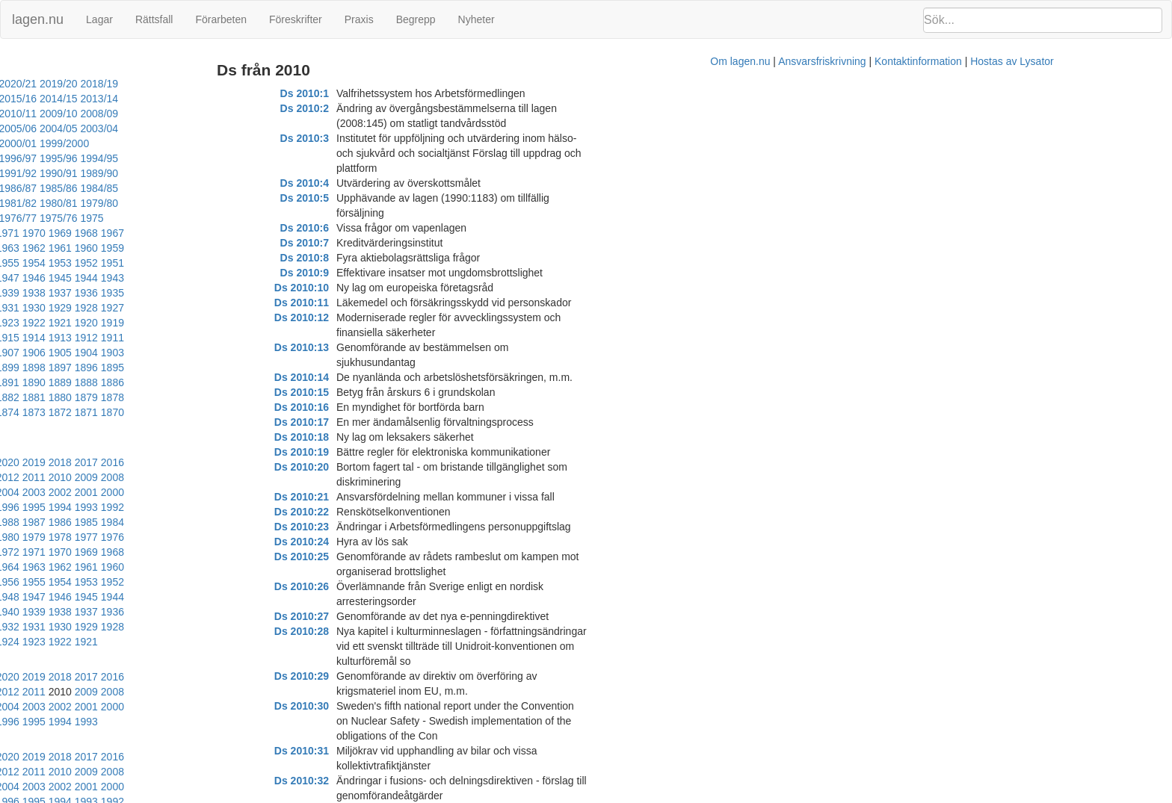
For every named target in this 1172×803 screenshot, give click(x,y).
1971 (118, 188)
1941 (40, 233)
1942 (13, 233)
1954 (275, 203)
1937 (144, 233)
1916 (118, 263)
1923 (223, 248)
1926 (144, 248)
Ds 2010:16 (383, 317)
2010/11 (225, 99)
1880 (170, 308)
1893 (144, 293)
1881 (144, 308)
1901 (223, 278)
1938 (118, 233)
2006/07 (103, 114)
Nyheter (476, 19)
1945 (223, 218)
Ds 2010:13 (383, 273)
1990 (13, 403)
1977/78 (184, 173)
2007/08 (62, 114)
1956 (223, 203)
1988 (66, 403)
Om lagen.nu (590, 796)
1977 (66, 418)
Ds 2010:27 (383, 482)
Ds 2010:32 (383, 556)
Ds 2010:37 (383, 631)
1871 (118, 323)
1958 (170, 203)
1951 (66, 218)
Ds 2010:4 (386, 138)
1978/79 (144, 173)
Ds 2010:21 (383, 392)
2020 (92, 358)
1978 (40, 418)
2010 (66, 373)
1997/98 (196, 128)
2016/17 (266, 84)
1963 (40, 203)
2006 (170, 373)
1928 (92, 248)
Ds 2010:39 (383, 661)
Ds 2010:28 (383, 497)
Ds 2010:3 (386, 123)
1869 (170, 323)
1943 (275, 218)
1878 (223, 308)
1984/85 (184, 158)
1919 (40, 263)
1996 (144, 388)
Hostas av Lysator (862, 796)
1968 (197, 188)
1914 (170, 263)
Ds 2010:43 (383, 706)
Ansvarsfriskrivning (672, 796)
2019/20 (144, 84)
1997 (118, 388)
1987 (92, 403)
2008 (118, 373)
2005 (197, 373)
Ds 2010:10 (383, 228)
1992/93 (144, 143)
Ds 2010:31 (383, 542)
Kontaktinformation (768, 796)
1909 (13, 278)
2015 (223, 358)
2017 (170, 358)
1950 (92, 218)
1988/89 (21, 158)
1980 (275, 403)
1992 (249, 388)
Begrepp (416, 19)
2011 (40, 373)
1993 (223, 388)
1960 (118, 203)
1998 (92, 388)
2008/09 (21, 114)
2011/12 (184, 99)
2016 (197, 358)
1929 (66, 248)
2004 (223, 373)
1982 (223, 403)
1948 (144, 218)
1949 (118, 218)
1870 (144, 323)
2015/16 (21, 99)
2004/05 (184, 114)
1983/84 (225, 158)
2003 (249, 373)
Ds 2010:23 (383, 422)
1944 (249, 218)
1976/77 (225, 173)
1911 (249, 263)
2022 (40, 358)
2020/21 (103, 84)
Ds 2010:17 (383, 332)
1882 (118, 308)
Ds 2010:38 (383, 646)
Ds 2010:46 (383, 751)
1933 (249, 233)
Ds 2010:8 (386, 198)
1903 (170, 278)
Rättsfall (154, 19)
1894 (118, 293)
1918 (66, 263)
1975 (13, 188)
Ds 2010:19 (383, 362)
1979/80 (103, 173)
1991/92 (184, 143)
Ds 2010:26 (383, 467)
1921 (275, 248)
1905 (118, 278)
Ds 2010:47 (383, 766)
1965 (275, 188)
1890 (223, 293)
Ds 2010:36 (383, 616)
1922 (249, 248)
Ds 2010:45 (383, 736)
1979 (13, 418)
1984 (170, 403)
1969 (170, 188)
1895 (92, 293)
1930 (40, 248)
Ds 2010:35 (383, 601)
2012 (13, 373)
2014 (249, 358)
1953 (13, 218)
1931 (13, 248)
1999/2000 (108, 128)
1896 (66, 293)
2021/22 (62, 84)
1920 (13, 263)
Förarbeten (220, 19)
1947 (170, 218)
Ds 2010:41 (383, 676)
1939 (92, 233)
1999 (66, 388)
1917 (92, 263)
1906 (92, 278)
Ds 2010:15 (383, 303)
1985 (144, 403)
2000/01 (62, 128)
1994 (197, 388)
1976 (92, 418)
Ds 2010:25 (383, 452)
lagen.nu (38, 19)
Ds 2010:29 (383, 512)
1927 (118, 248)
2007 (144, 373)
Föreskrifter (295, 19)
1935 (197, 233)
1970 (144, 188)
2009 (92, 373)
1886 (13, 308)
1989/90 (266, 143)
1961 (92, 203)
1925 (170, 248)
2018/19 (184, 84)
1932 (275, 233)
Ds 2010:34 (383, 586)
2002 (275, 373)
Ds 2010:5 (386, 153)
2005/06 (144, 114)
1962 (66, 203)
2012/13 (144, 99)
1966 (249, 188)
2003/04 (225, 114)
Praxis (359, 19)
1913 (197, 263)
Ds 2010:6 (386, 168)
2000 (40, 388)
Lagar (99, 19)
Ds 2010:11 (383, 243)
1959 (144, 203)
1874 (40, 323)
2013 (275, 358)
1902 (197, 278)
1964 (13, 203)
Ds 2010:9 (386, 213)
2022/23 (21, 84)
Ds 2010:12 (383, 258)
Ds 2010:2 (386, 108)
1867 (223, 323)
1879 (197, 308)
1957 (197, 203)
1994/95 (62, 143)
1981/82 (21, 173)
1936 (170, 233)
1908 (40, 278)
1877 (249, 308)
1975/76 (266, 173)
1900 (249, 278)
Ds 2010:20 (383, 377)
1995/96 (21, 143)
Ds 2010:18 (383, 347)
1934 (223, 233)
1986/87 (103, 158)
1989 (40, 403)
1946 (197, 218)
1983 (197, 403)
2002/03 (266, 114)
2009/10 (266, 99)
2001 (13, 388)
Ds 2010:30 (383, 527)
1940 (66, 233)
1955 (249, 203)
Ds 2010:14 (383, 288)
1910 (275, 263)
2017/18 (225, 84)
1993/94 (103, 143)
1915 (144, 263)
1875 (13, 323)
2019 (118, 358)
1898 (13, 293)
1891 (197, 293)
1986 (118, 403)
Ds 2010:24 (383, 437)
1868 (197, 323)
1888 (275, 293)
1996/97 (237, 128)
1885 (40, 308)
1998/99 (155, 128)
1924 (197, 248)
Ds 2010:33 (383, 571)
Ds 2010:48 (383, 781)
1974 (40, 188)
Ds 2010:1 (386, 93)
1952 (40, 218)
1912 (223, 263)
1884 (66, 308)
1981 (249, 403)
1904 (144, 278)
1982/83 (266, 158)
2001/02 (21, 128)
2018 (144, 358)
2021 (66, 358)
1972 (92, 188)
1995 (170, 388)
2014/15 (62, 99)
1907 (66, 278)
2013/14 (103, 99)
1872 (92, 323)
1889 (249, 293)
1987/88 (62, 158)
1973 (66, 188)
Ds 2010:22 (383, 407)
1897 (40, 293)
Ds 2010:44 (383, 721)
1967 (223, 188)
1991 (275, 388)
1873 (66, 323)
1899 (275, 278)
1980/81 (62, 173)
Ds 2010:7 (386, 183)
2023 (13, 358)
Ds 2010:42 (383, 691)
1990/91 (225, 143)
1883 (92, 308)
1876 (275, 308)
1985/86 (144, 158)
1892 (170, 293)
